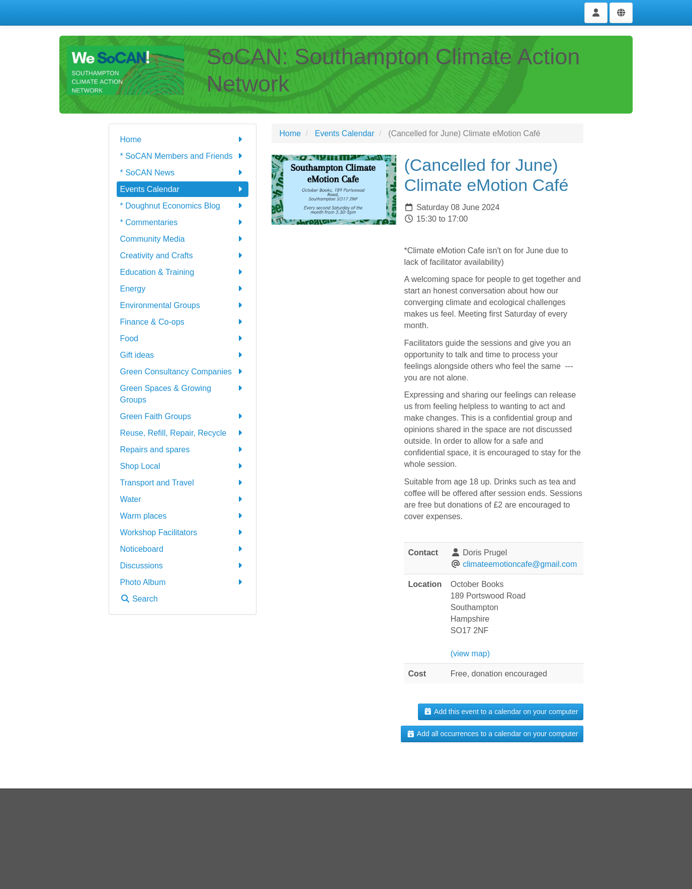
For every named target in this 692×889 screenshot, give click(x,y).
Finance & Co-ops (182, 322)
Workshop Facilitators (182, 532)
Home (182, 139)
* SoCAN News (182, 172)
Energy (182, 288)
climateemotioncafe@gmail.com (520, 564)
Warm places (182, 516)
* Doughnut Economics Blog (182, 206)
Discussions (182, 565)
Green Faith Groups (182, 416)
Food (182, 338)
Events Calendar (182, 189)
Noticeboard (182, 549)
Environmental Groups (182, 305)
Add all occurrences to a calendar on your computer (492, 734)
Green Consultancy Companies (182, 371)
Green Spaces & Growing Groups (182, 393)
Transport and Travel (182, 482)
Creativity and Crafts (182, 255)
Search (139, 599)
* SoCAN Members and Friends (182, 156)
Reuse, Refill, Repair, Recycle (182, 433)
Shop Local (182, 466)
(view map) (470, 653)
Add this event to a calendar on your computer (500, 712)
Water (182, 499)
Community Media (182, 239)
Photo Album (182, 582)
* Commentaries (182, 222)
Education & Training (182, 272)
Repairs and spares (182, 449)
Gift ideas (182, 355)
